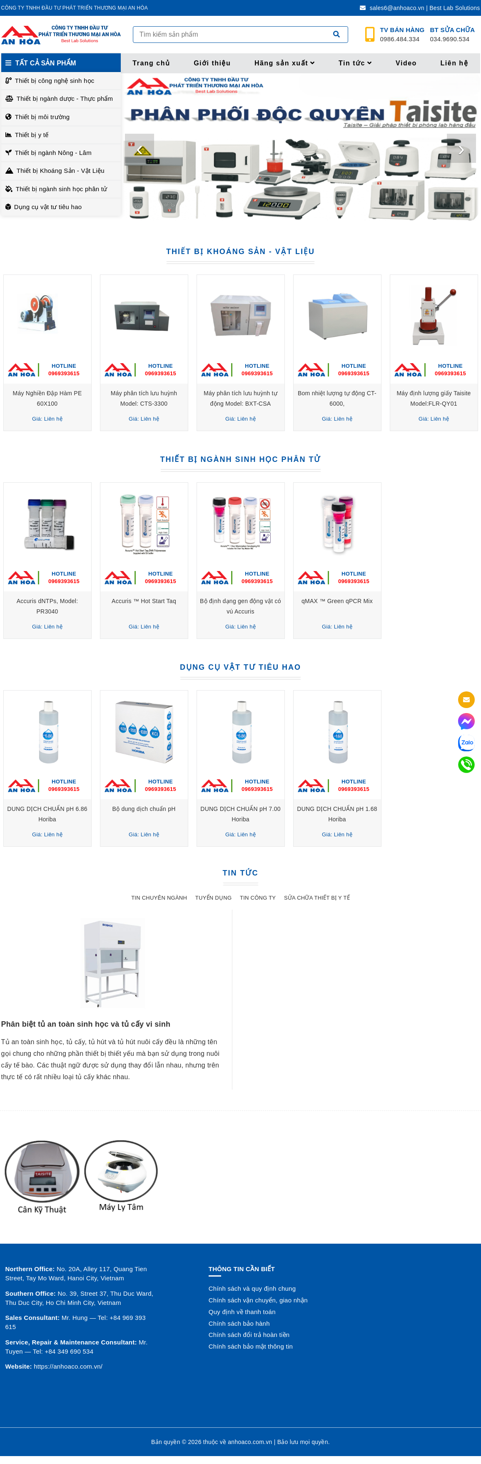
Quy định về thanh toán (242, 1311)
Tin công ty (258, 898)
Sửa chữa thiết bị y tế (317, 898)
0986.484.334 (402, 34)
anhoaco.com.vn (250, 1442)
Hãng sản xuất (284, 63)
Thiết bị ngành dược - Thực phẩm (65, 98)
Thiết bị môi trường (42, 116)
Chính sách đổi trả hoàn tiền (249, 1334)
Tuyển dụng (213, 898)
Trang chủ (151, 63)
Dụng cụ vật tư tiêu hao (48, 206)
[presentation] (139, 148)
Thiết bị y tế (32, 134)
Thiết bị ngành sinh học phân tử (61, 188)
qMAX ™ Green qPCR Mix (337, 601)
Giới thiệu (212, 63)
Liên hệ (455, 63)
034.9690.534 (452, 34)
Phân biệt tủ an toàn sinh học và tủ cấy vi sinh (86, 1024)
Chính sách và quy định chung (252, 1288)
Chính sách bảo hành (239, 1323)
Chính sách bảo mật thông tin (251, 1346)
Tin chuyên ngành (159, 898)
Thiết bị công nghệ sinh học (55, 80)
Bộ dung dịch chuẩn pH (143, 809)
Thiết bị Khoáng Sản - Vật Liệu (61, 170)
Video (406, 63)
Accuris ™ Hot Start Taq (144, 601)
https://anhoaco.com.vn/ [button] (68, 1366)
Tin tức (355, 63)
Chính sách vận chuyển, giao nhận (258, 1300)
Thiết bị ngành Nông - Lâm (53, 152)
